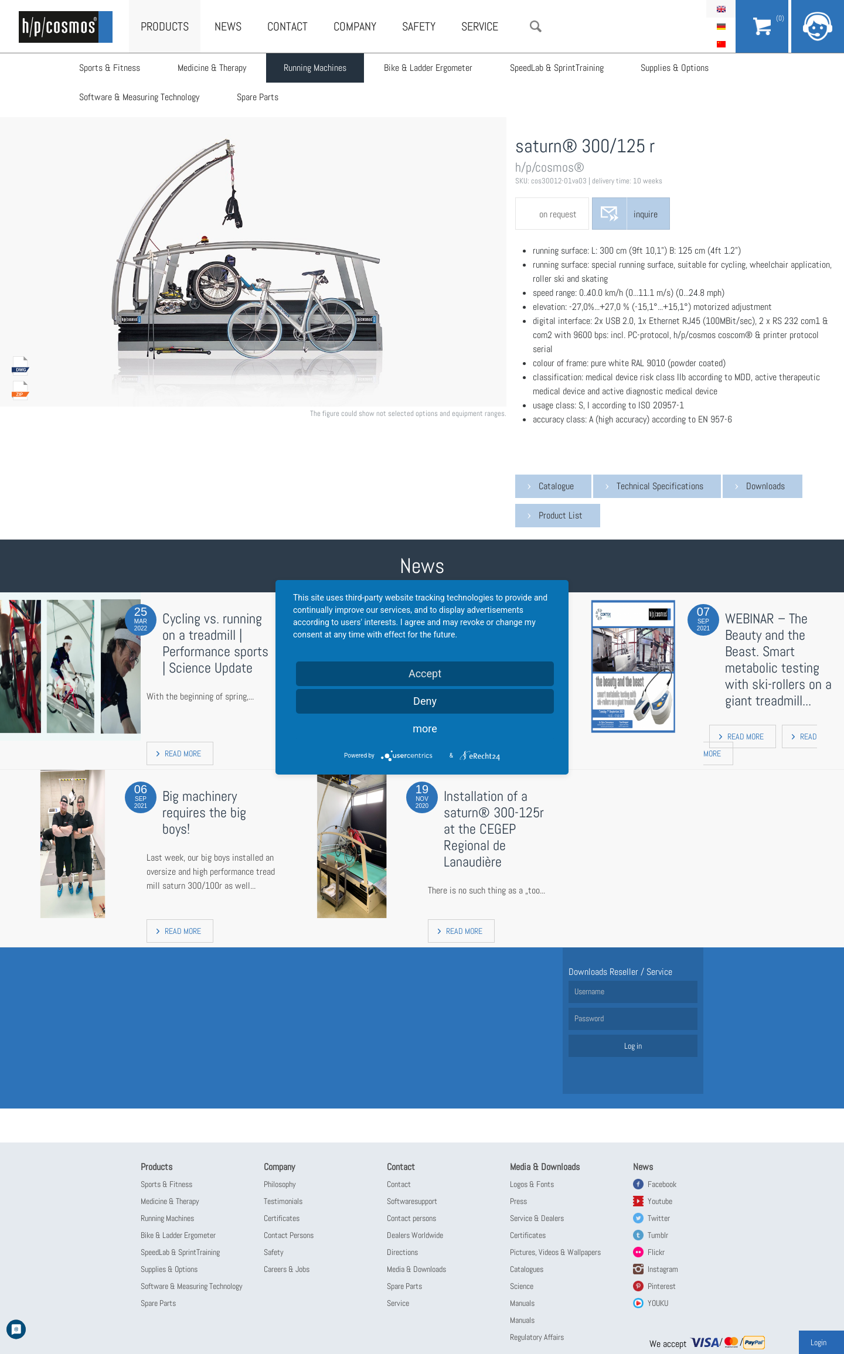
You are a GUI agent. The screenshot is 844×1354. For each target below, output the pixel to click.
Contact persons (411, 1218)
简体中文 (721, 44)
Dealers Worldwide (415, 1235)
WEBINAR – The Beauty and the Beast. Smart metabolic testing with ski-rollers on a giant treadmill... (778, 659)
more (425, 728)
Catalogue (556, 486)
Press (518, 1201)
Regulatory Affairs (537, 1337)
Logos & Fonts (532, 1184)
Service (479, 26)
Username (589, 991)
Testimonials (283, 1201)
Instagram (663, 1269)
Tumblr (658, 1235)
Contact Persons (289, 1235)
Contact (287, 26)
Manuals (522, 1303)
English (721, 9)
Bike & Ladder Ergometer (428, 68)
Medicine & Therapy (212, 68)
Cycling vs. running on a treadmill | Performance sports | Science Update (215, 643)
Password (589, 1018)
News (228, 26)
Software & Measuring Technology (139, 97)
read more (183, 753)
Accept (425, 673)
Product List (561, 515)
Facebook (662, 1184)
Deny (425, 701)
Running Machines (315, 68)
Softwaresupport (412, 1201)
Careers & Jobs (286, 1269)
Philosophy (280, 1184)
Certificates (282, 1218)
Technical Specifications (660, 486)
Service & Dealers (537, 1218)
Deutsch (721, 26)
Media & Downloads (416, 1269)
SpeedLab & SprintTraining (557, 68)
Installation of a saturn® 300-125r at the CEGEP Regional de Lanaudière (494, 829)
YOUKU (658, 1303)
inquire (646, 214)
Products (165, 26)
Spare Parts (257, 97)
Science (521, 1286)
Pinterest (662, 1286)
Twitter (659, 1218)
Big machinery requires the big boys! (204, 812)
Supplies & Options (675, 68)
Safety (418, 26)
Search (535, 26)
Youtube (660, 1201)
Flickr (656, 1252)
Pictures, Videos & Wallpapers (555, 1252)
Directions (402, 1252)
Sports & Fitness (109, 68)
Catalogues (526, 1269)
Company (354, 26)
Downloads (765, 486)
